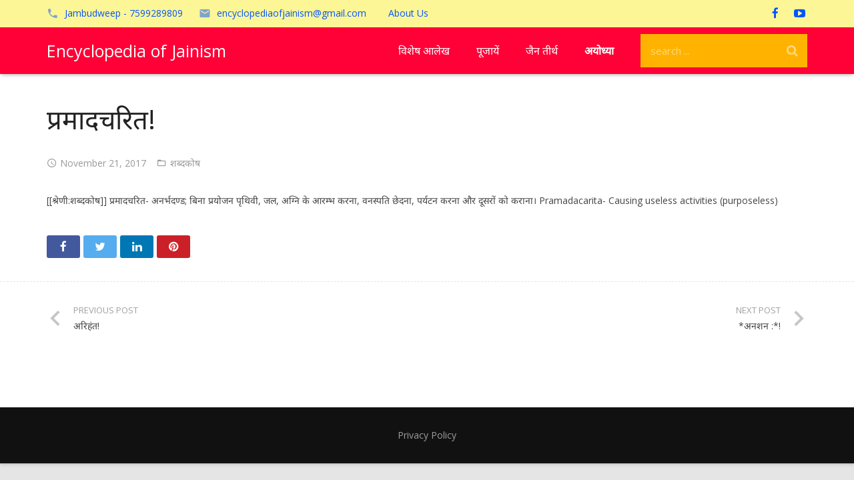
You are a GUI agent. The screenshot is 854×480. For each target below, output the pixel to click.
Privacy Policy (427, 435)
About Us (408, 13)
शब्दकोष (185, 163)
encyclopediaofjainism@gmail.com (291, 13)
